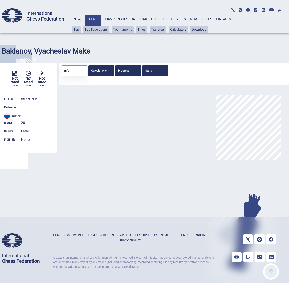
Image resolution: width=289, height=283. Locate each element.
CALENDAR (139, 19)
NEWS (78, 19)
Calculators (178, 29)
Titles (142, 29)
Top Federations (96, 29)
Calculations (99, 70)
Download (199, 29)
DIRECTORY (170, 19)
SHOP (206, 19)
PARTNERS (190, 19)
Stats (148, 70)
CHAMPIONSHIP (115, 19)
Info (66, 70)
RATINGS (93, 19)
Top (76, 29)
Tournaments (122, 29)
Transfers (158, 29)
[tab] (78, 24)
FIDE (154, 19)
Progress (123, 70)
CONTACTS (223, 19)
